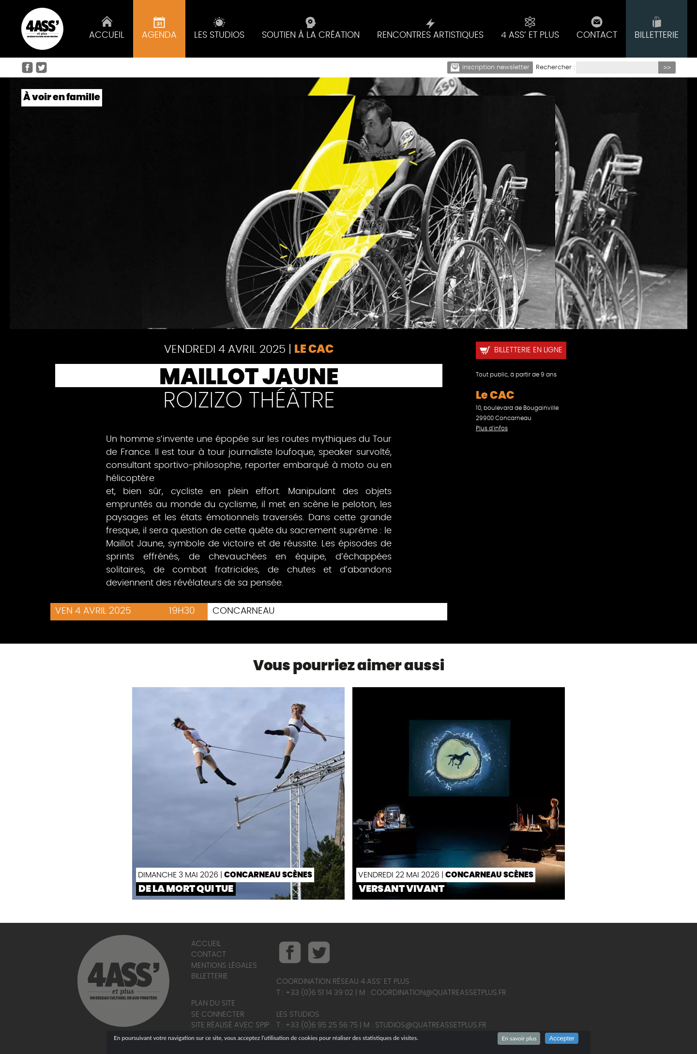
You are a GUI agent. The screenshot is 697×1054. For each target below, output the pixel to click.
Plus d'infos (492, 428)
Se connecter (217, 1014)
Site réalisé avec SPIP (230, 1025)
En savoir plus (518, 1038)
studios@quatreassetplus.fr (430, 1025)
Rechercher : (555, 67)
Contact (208, 954)
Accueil (206, 944)
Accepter (562, 1038)
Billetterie (209, 976)
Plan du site (213, 1003)
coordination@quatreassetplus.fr (438, 992)
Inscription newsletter (490, 67)
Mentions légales (224, 965)
